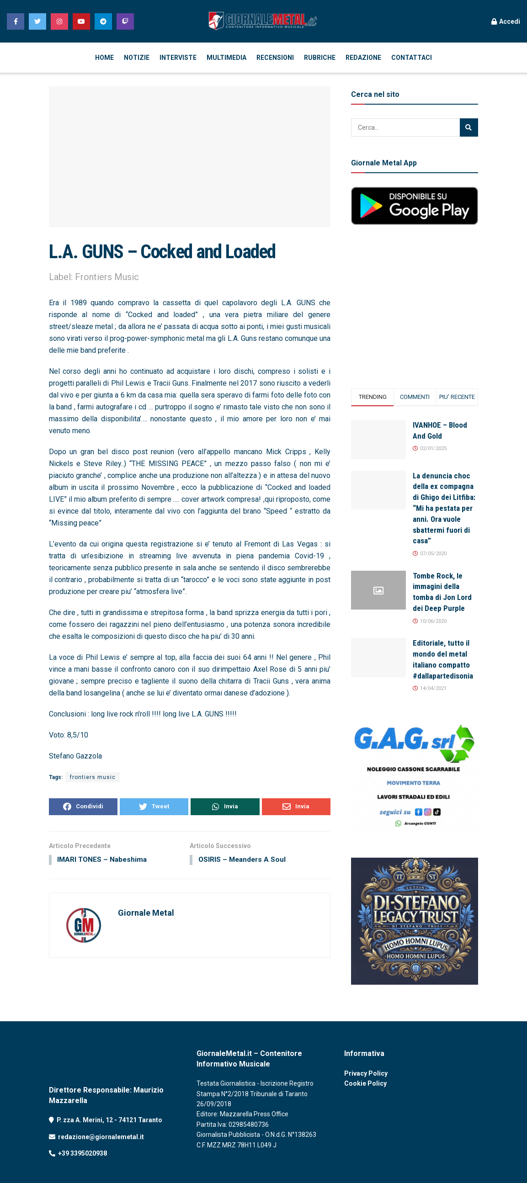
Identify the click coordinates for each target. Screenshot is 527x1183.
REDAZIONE (363, 57)
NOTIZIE (136, 57)
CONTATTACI (411, 57)
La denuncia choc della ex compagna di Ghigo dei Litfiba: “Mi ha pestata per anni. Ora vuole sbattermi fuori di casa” (444, 508)
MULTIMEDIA (226, 57)
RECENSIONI (275, 57)
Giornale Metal (146, 914)
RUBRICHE (319, 57)
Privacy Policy (366, 1073)
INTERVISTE (178, 57)
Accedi (505, 21)
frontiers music (93, 777)
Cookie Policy (365, 1083)
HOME (104, 57)
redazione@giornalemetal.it (101, 1137)
